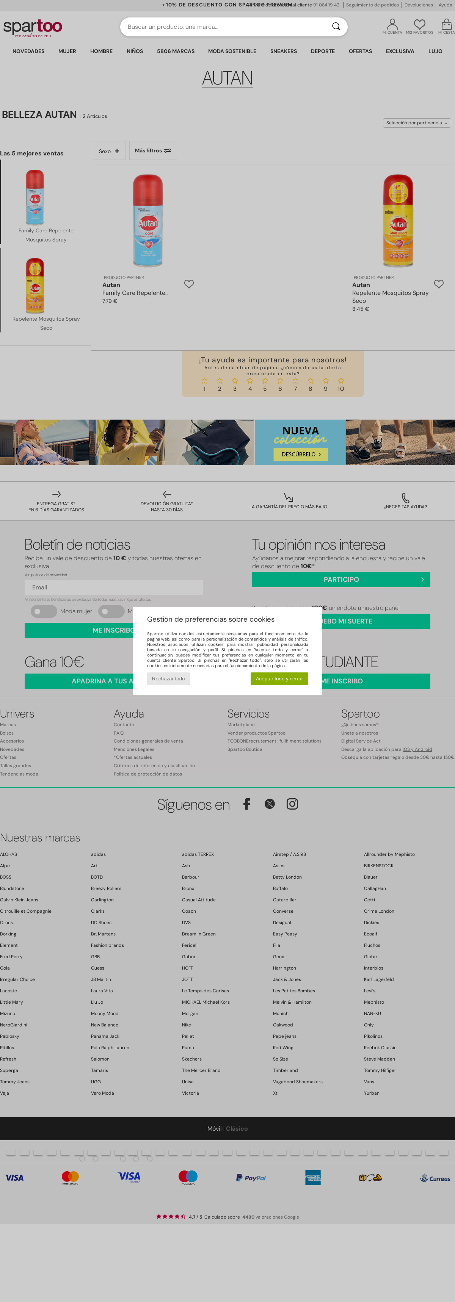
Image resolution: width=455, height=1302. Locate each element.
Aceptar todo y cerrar (279, 679)
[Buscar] (336, 26)
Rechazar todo (168, 679)
